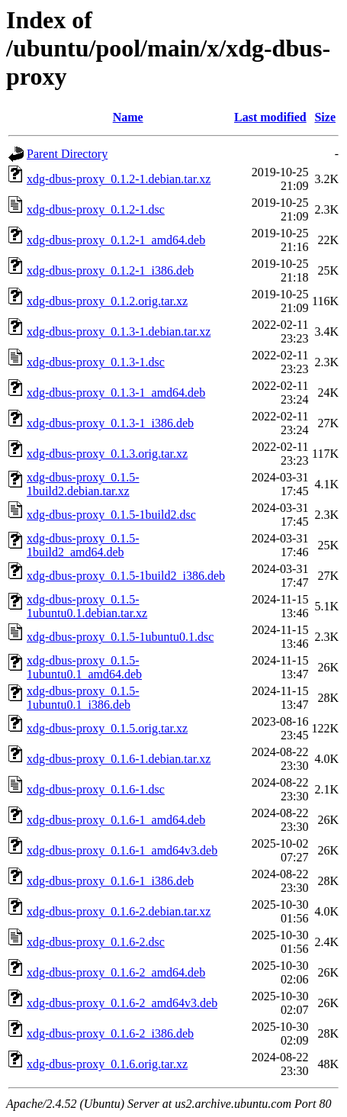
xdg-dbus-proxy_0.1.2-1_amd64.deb (116, 239)
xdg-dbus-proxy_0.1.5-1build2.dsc (111, 514)
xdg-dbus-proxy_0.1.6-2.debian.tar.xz (118, 911)
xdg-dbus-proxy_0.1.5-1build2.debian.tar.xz (83, 484)
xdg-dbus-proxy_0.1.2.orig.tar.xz (107, 301)
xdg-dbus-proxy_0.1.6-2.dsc (96, 941)
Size (325, 117)
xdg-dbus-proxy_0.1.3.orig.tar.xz (107, 453)
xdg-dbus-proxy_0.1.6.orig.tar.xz (107, 1063)
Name (128, 117)
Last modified (270, 117)
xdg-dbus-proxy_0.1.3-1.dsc (96, 362)
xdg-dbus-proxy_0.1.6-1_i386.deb (110, 880)
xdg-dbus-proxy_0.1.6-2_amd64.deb (116, 972)
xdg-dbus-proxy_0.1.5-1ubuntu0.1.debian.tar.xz (87, 606)
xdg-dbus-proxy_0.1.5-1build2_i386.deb (126, 575)
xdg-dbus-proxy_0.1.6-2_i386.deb (110, 1033)
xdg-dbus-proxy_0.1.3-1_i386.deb (110, 423)
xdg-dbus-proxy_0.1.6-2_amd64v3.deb (122, 1002)
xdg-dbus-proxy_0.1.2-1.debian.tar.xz (118, 178)
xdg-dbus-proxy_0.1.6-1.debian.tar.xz (118, 758)
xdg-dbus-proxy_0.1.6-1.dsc (96, 789)
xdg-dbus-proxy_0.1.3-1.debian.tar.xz (118, 331)
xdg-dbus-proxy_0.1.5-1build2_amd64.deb (83, 545)
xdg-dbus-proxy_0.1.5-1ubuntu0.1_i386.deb (83, 697)
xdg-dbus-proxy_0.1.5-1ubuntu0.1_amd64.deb (84, 667)
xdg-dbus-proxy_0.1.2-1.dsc (96, 209)
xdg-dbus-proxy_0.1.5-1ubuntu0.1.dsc (120, 636)
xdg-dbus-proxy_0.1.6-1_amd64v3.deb (122, 850)
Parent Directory (67, 153)
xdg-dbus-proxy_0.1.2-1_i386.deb (110, 270)
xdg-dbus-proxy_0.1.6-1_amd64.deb (116, 819)
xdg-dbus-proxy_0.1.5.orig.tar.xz (107, 728)
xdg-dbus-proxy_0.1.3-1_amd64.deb (116, 392)
